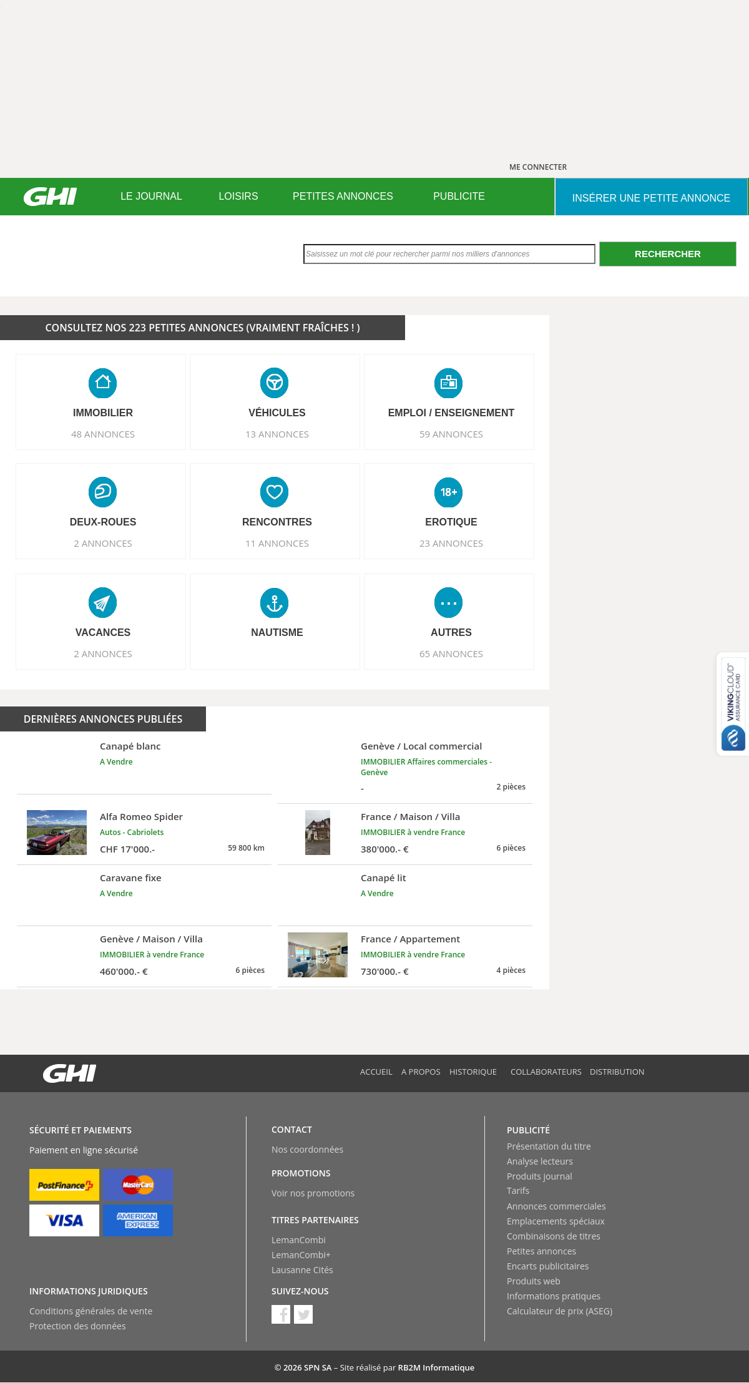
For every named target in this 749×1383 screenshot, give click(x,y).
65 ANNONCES (451, 653)
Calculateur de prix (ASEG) (559, 1311)
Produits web (534, 1281)
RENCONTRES (277, 522)
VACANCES (103, 632)
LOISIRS (238, 196)
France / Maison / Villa (410, 816)
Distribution (617, 1071)
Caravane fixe (131, 877)
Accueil (376, 1071)
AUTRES (451, 632)
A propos (421, 1071)
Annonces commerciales (556, 1206)
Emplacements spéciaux (556, 1221)
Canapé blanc (130, 746)
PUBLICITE (459, 196)
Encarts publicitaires (548, 1266)
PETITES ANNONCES (343, 196)
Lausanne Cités (302, 1270)
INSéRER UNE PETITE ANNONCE (651, 198)
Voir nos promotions (313, 1193)
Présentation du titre (549, 1146)
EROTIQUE (451, 522)
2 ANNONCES (103, 543)
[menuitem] (151, 196)
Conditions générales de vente (90, 1311)
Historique (473, 1071)
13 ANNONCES (277, 434)
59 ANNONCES (451, 434)
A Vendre (116, 761)
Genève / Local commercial (421, 746)
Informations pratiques (553, 1296)
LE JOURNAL (151, 196)
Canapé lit (383, 877)
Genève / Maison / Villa (151, 938)
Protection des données (77, 1326)
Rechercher (668, 253)
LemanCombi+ (301, 1255)
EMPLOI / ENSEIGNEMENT (451, 413)
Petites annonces (541, 1251)
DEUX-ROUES (103, 522)
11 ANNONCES (277, 543)
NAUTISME (277, 632)
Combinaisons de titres (553, 1236)
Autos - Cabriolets (132, 832)
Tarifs (518, 1190)
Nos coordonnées (307, 1149)
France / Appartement (410, 938)
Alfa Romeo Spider (141, 816)
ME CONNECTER (538, 167)
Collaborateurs (546, 1071)
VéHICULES (277, 413)
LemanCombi (299, 1240)
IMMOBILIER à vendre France (413, 832)
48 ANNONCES (103, 434)
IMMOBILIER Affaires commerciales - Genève (426, 767)
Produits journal (539, 1176)
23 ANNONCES (451, 543)
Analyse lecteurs (540, 1161)
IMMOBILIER (103, 413)
